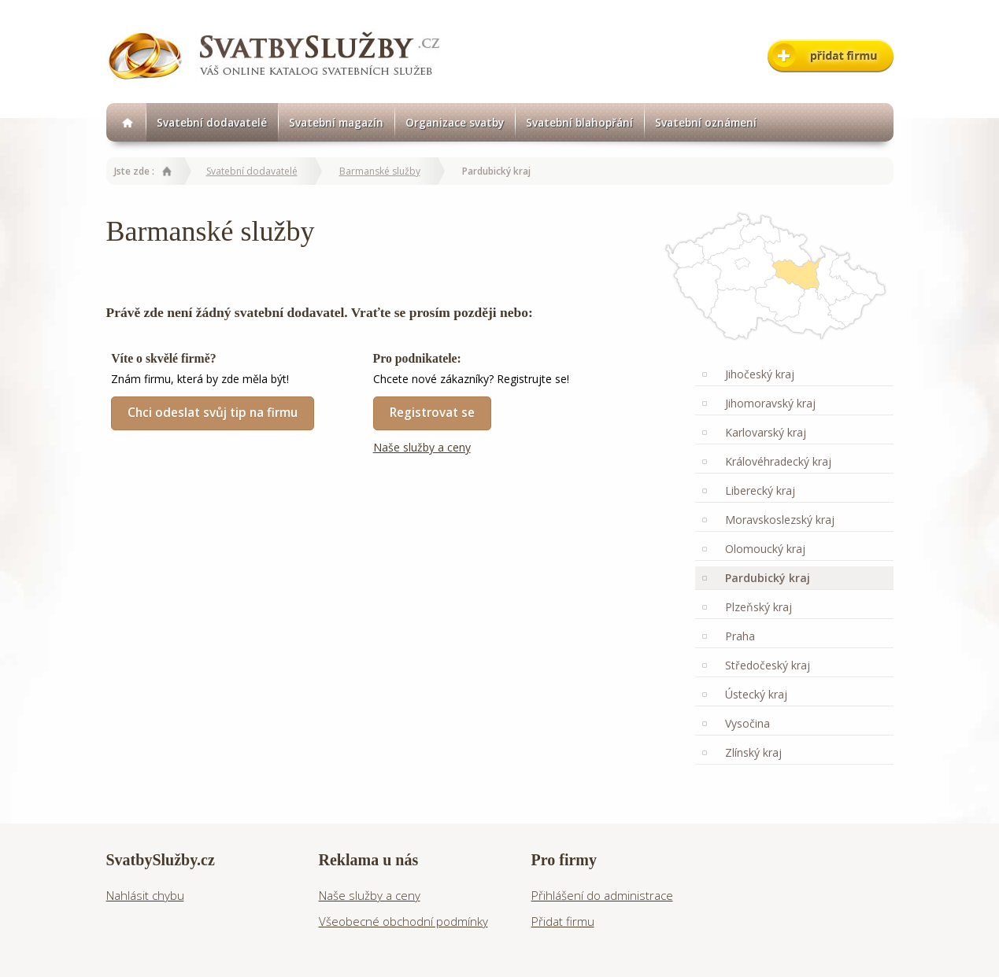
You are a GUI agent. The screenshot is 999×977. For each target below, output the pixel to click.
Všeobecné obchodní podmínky (403, 921)
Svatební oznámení (706, 122)
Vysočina (747, 723)
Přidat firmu (562, 921)
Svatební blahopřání (579, 122)
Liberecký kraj (760, 490)
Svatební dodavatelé (212, 122)
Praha (740, 636)
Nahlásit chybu (145, 895)
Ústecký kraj (756, 694)
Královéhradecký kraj (778, 461)
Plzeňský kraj (758, 606)
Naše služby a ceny (422, 447)
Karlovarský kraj (765, 432)
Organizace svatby (454, 122)
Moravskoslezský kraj (779, 519)
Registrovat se (432, 412)
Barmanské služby (379, 171)
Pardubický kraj (767, 577)
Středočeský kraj (767, 665)
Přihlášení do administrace (602, 895)
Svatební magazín (336, 122)
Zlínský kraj (753, 752)
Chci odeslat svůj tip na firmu (213, 412)
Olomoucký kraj (765, 548)
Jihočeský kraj (759, 374)
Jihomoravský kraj (770, 403)
